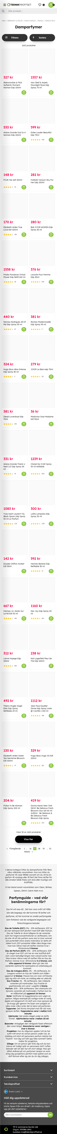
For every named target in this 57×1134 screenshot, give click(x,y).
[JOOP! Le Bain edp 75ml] (42, 348)
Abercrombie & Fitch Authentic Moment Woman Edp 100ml (12, 85)
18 (39, 848)
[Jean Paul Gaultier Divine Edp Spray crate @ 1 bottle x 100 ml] (42, 684)
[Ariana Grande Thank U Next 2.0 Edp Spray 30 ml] (15, 442)
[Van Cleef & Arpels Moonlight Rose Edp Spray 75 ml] (42, 61)
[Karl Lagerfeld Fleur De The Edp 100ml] (42, 637)
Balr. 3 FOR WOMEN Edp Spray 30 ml (42, 228)
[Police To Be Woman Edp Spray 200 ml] (15, 784)
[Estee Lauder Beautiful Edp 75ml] (42, 111)
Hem (4, 21)
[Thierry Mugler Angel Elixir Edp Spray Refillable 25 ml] (15, 684)
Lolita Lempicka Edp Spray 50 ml (40, 515)
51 (50, 848)
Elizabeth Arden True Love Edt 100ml (12, 228)
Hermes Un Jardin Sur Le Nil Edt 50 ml (13, 612)
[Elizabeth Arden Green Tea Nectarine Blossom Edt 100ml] (15, 734)
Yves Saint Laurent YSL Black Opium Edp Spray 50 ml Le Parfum (14, 516)
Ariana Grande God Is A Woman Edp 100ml (14, 133)
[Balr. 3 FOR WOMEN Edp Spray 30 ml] (42, 206)
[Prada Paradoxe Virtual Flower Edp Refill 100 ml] (15, 253)
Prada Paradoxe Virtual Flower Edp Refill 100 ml (14, 275)
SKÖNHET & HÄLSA (15, 21)
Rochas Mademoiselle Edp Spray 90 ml (41, 323)
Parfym (40, 21)
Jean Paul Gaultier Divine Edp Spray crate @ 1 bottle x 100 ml (41, 708)
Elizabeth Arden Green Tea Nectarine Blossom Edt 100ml (14, 758)
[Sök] (28, 11)
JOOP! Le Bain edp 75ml (42, 369)
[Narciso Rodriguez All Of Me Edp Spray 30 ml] (15, 300)
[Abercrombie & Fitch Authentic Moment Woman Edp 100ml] (15, 61)
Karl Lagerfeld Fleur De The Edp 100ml (41, 659)
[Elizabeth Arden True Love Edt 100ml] (15, 206)
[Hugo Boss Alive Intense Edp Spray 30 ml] (15, 348)
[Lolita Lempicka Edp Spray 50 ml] (42, 492)
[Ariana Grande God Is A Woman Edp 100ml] (15, 111)
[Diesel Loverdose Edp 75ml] (15, 395)
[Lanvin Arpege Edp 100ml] (15, 637)
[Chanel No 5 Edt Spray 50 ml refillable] (42, 442)
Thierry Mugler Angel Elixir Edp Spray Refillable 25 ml (12, 708)
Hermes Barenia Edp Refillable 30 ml (40, 565)
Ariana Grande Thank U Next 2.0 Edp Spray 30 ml (14, 466)
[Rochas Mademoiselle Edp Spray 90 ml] (42, 300)
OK (50, 1114)
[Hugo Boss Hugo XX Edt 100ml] (42, 734)
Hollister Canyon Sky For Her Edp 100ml (42, 181)
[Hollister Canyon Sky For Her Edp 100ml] (42, 158)
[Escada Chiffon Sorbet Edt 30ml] (15, 542)
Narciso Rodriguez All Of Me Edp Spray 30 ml (14, 323)
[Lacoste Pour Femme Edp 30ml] (42, 253)
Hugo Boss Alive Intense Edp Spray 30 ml (14, 370)
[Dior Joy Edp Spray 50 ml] (42, 590)
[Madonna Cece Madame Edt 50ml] (42, 395)
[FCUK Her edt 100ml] (15, 158)
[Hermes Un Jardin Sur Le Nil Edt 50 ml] (15, 590)
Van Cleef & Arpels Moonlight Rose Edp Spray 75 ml (40, 85)
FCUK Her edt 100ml (12, 180)
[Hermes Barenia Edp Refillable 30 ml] (42, 542)
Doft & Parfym (30, 21)
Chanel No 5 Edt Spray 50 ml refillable (41, 465)
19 (44, 848)
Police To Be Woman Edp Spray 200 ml (12, 806)
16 (30, 848)
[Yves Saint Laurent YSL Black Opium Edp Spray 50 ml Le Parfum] (15, 492)
